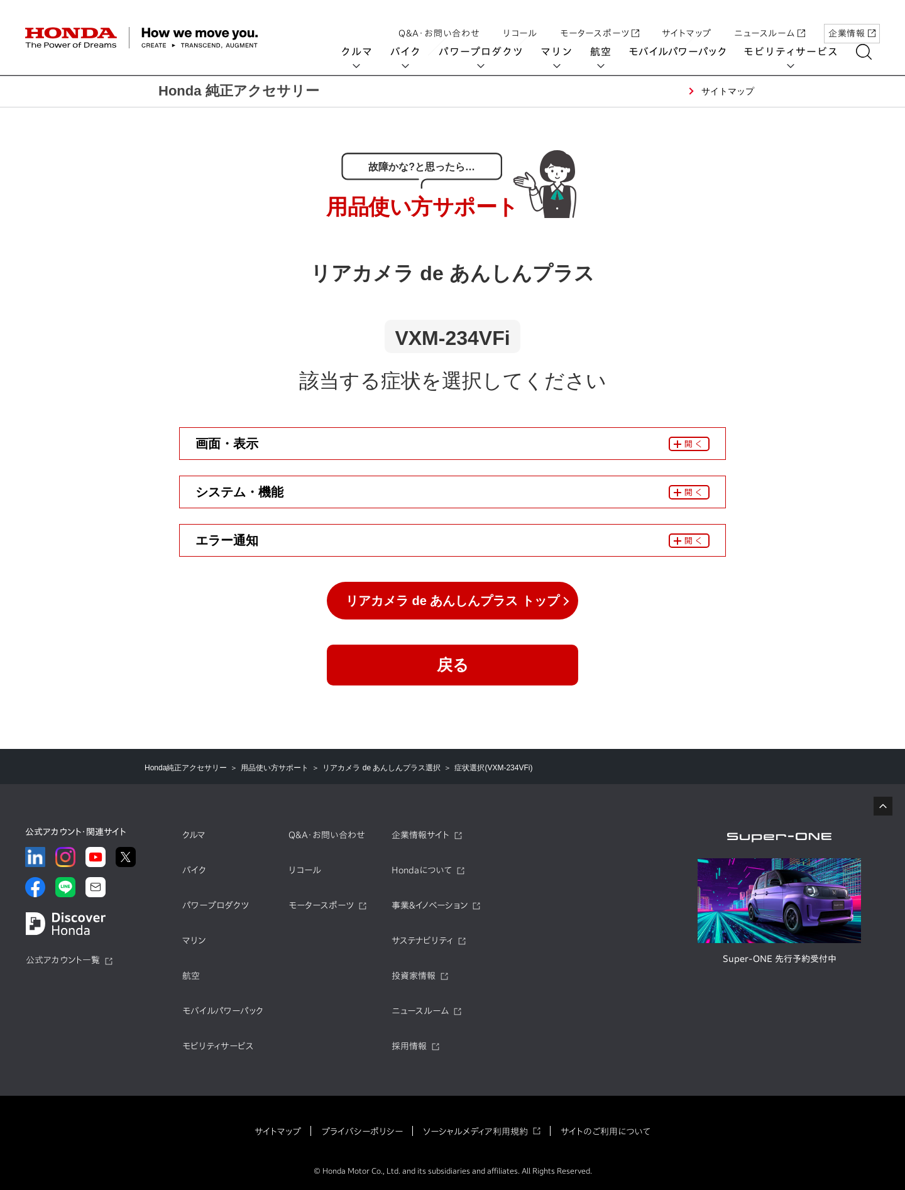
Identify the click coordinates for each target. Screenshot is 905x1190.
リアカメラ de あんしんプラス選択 (381, 767)
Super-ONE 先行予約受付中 (779, 958)
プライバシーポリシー (362, 1131)
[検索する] (872, 52)
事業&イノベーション (430, 905)
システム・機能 (239, 492)
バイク (413, 51)
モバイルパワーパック (686, 51)
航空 (609, 51)
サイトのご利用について (605, 1131)
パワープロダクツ (489, 51)
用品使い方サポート (275, 767)
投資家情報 (414, 975)
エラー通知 (226, 540)
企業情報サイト (420, 835)
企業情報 (851, 20)
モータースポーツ (599, 20)
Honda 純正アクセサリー (238, 91)
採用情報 (409, 1046)
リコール (520, 20)
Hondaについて (422, 870)
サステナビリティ (422, 940)
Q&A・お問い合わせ (439, 20)
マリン (565, 51)
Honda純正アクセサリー (186, 767)
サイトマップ (686, 20)
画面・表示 (226, 443)
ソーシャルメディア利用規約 (475, 1131)
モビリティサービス (799, 51)
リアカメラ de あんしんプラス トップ (452, 601)
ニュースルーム (769, 20)
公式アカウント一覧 (63, 960)
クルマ (365, 51)
